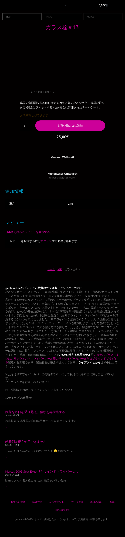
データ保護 (77, 502)
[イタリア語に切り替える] (73, 92)
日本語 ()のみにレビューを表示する (27, 232)
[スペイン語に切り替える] (77, 92)
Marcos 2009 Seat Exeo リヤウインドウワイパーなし (42, 471)
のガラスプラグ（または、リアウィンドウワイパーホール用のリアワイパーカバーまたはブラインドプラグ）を (62, 358)
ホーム (51, 269)
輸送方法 (37, 502)
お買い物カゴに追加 (70, 125)
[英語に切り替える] (58, 92)
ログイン (46, 241)
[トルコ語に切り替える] (87, 92)
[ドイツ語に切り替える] (63, 92)
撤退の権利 (96, 502)
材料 (60, 269)
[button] (65, 4)
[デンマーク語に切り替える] (92, 92)
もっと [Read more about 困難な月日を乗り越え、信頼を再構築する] (8, 427)
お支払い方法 (18, 502)
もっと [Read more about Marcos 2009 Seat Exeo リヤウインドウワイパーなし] (8, 487)
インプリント (56, 502)
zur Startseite (63, 509)
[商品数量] (26, 125)
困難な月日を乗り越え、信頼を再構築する (35, 412)
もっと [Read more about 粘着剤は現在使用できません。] (8, 457)
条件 (112, 502)
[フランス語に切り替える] (68, 92)
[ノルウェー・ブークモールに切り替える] (82, 92)
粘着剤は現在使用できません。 (27, 442)
